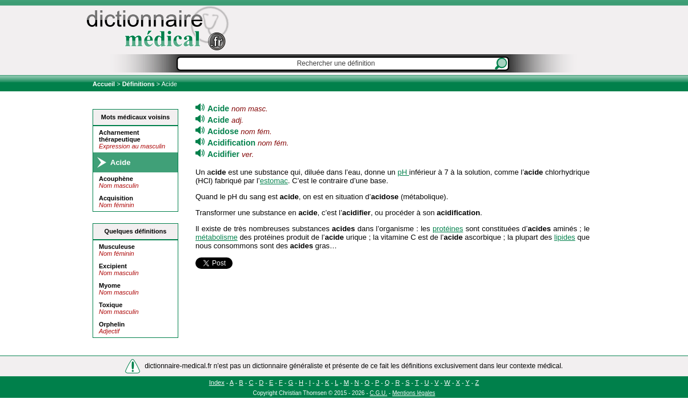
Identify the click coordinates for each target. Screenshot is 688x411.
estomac (274, 180)
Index (217, 382)
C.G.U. (378, 393)
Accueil (105, 83)
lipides (564, 237)
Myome (110, 285)
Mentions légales (413, 393)
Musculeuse (117, 246)
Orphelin (112, 324)
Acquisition (116, 198)
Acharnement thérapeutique (120, 136)
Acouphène (116, 178)
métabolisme (216, 237)
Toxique (110, 304)
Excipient (113, 266)
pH (403, 172)
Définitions (138, 83)
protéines (448, 228)
